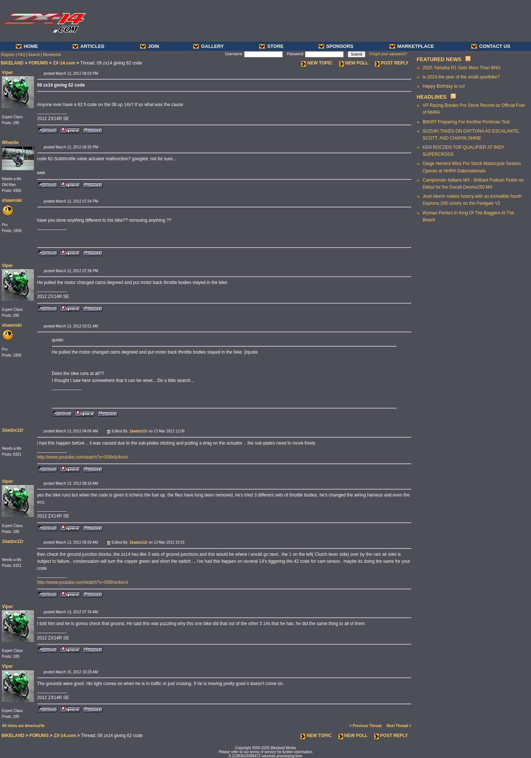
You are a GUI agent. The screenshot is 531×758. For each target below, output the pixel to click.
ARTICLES (88, 46)
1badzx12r (13, 430)
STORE (271, 46)
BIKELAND (12, 63)
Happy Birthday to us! (444, 86)
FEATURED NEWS (439, 59)
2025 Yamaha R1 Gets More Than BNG (461, 67)
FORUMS (38, 63)
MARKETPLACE (411, 46)
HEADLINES (432, 97)
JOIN (149, 46)
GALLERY (208, 46)
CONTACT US (490, 46)
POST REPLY (392, 63)
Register (8, 55)
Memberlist (52, 55)
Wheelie (10, 142)
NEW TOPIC (316, 63)
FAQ (21, 55)
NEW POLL (353, 63)
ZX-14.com (64, 63)
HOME (27, 46)
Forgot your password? (388, 54)
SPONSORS (336, 46)
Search (34, 55)
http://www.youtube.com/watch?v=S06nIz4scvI (82, 457)
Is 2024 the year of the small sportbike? (461, 77)
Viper (7, 72)
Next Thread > (399, 726)
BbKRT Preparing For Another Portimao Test (466, 121)
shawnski (12, 200)
